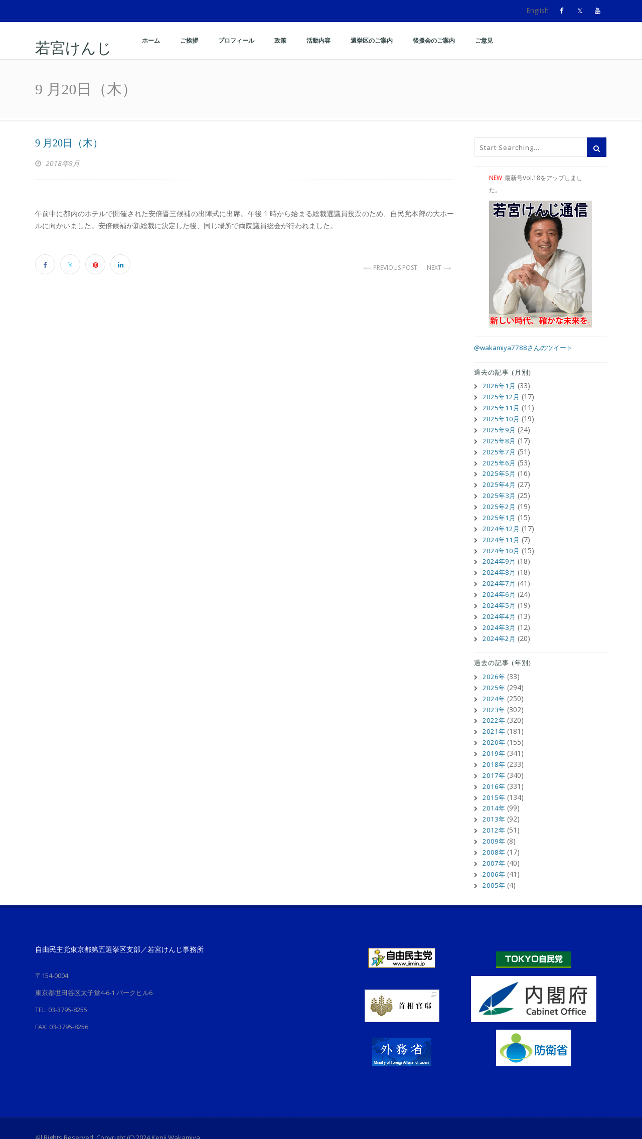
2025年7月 (500, 448)
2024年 (494, 686)
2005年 (494, 865)
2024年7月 (500, 575)
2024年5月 (500, 596)
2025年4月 (500, 480)
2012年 (494, 813)
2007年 (494, 844)
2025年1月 (500, 512)
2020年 (494, 728)
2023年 (494, 697)
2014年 (494, 791)
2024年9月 (500, 554)
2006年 (494, 855)
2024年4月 (500, 606)
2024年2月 (500, 627)
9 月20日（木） (69, 142)
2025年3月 (500, 491)
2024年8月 (500, 564)
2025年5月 (500, 469)
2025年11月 (502, 406)
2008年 (494, 834)
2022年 (494, 707)
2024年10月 (502, 543)
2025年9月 (500, 427)
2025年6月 (500, 459)
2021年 (494, 718)
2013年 (494, 802)
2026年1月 (500, 385)
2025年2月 (500, 501)
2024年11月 (502, 533)
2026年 (494, 665)
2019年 (494, 739)
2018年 (494, 749)
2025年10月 (502, 417)
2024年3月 (500, 617)
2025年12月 (502, 396)
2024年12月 (502, 522)
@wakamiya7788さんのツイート (526, 347)
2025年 (494, 676)
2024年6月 (500, 585)
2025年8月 (500, 438)
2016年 (494, 770)
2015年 (494, 781)
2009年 (494, 823)
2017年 (494, 760)
